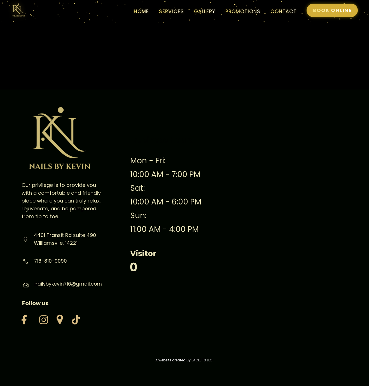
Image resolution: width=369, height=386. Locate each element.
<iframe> (284, 218)
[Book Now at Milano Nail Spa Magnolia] (332, 10)
